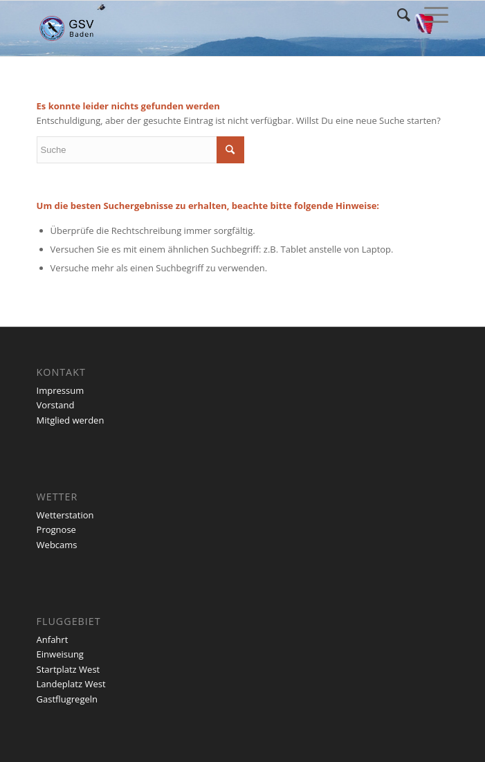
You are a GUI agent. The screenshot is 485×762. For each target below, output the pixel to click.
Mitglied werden (70, 420)
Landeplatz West (71, 684)
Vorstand (56, 405)
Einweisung (60, 654)
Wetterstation (65, 515)
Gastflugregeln (67, 699)
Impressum (60, 390)
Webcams (57, 544)
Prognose (56, 529)
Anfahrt (52, 639)
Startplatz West (68, 669)
